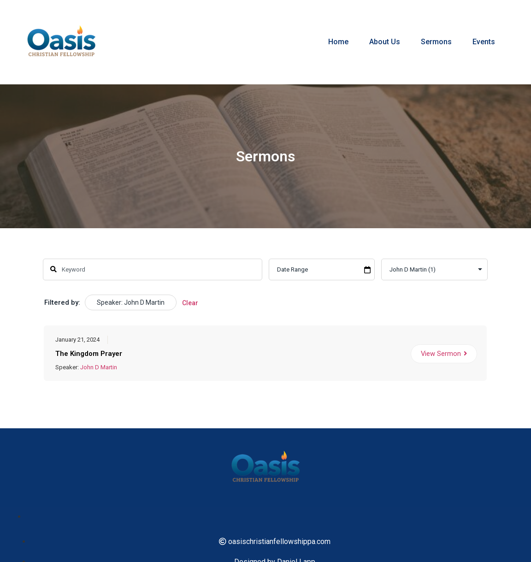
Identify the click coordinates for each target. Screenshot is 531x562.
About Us (384, 41)
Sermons (436, 41)
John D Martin (98, 367)
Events (483, 41)
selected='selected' (435, 269)
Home (338, 41)
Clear (190, 303)
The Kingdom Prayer (88, 353)
